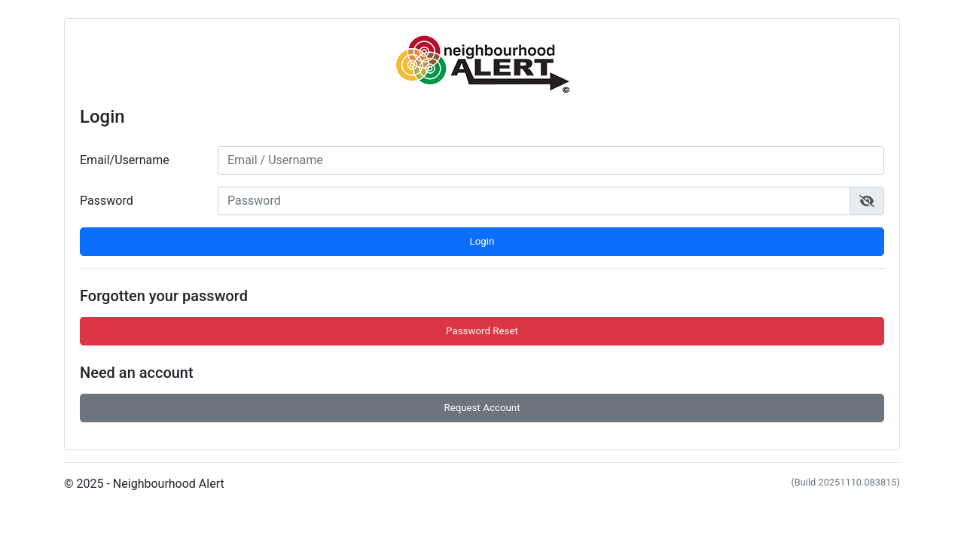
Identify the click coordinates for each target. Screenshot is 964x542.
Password (106, 200)
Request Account (482, 407)
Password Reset (482, 330)
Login (482, 241)
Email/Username (124, 160)
